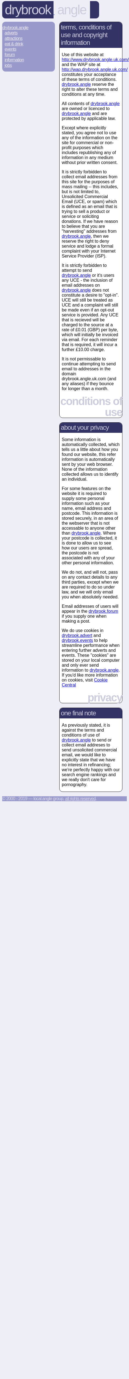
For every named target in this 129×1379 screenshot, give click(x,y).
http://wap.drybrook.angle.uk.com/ (95, 69)
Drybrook (28, 9)
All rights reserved (80, 798)
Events (10, 49)
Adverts (11, 33)
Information (14, 60)
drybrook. (76, 84)
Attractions (14, 38)
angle (71, 9)
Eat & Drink (14, 44)
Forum (10, 54)
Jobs (8, 65)
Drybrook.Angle (15, 27)
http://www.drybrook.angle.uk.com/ (95, 59)
